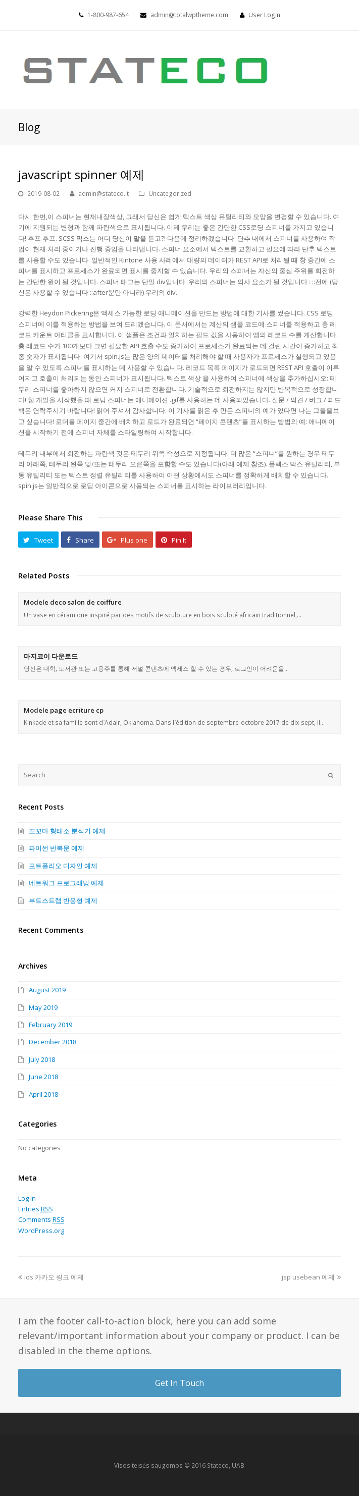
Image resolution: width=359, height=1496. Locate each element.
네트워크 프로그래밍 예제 (66, 882)
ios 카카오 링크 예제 (51, 1276)
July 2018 (42, 1059)
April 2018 (43, 1094)
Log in (27, 1198)
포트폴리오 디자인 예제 (63, 865)
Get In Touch (179, 1382)
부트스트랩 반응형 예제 (63, 900)
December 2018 (52, 1041)
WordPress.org (41, 1230)
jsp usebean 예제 (311, 1276)
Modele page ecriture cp (64, 710)
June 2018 (43, 1076)
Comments (41, 1219)
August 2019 (47, 989)
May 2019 (43, 1007)
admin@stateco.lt (103, 193)
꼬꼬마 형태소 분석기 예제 (67, 830)
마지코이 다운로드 (51, 656)
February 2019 (50, 1024)
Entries (35, 1208)
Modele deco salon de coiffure (73, 602)
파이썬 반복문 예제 (56, 847)
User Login (264, 15)
